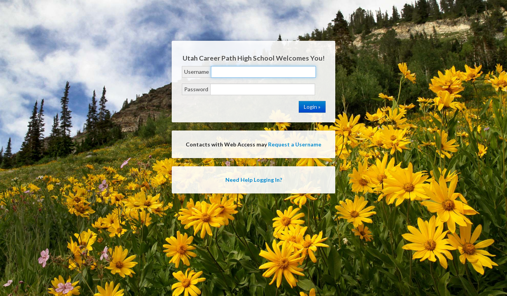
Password (196, 89)
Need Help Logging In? (253, 179)
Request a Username (294, 144)
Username (196, 71)
